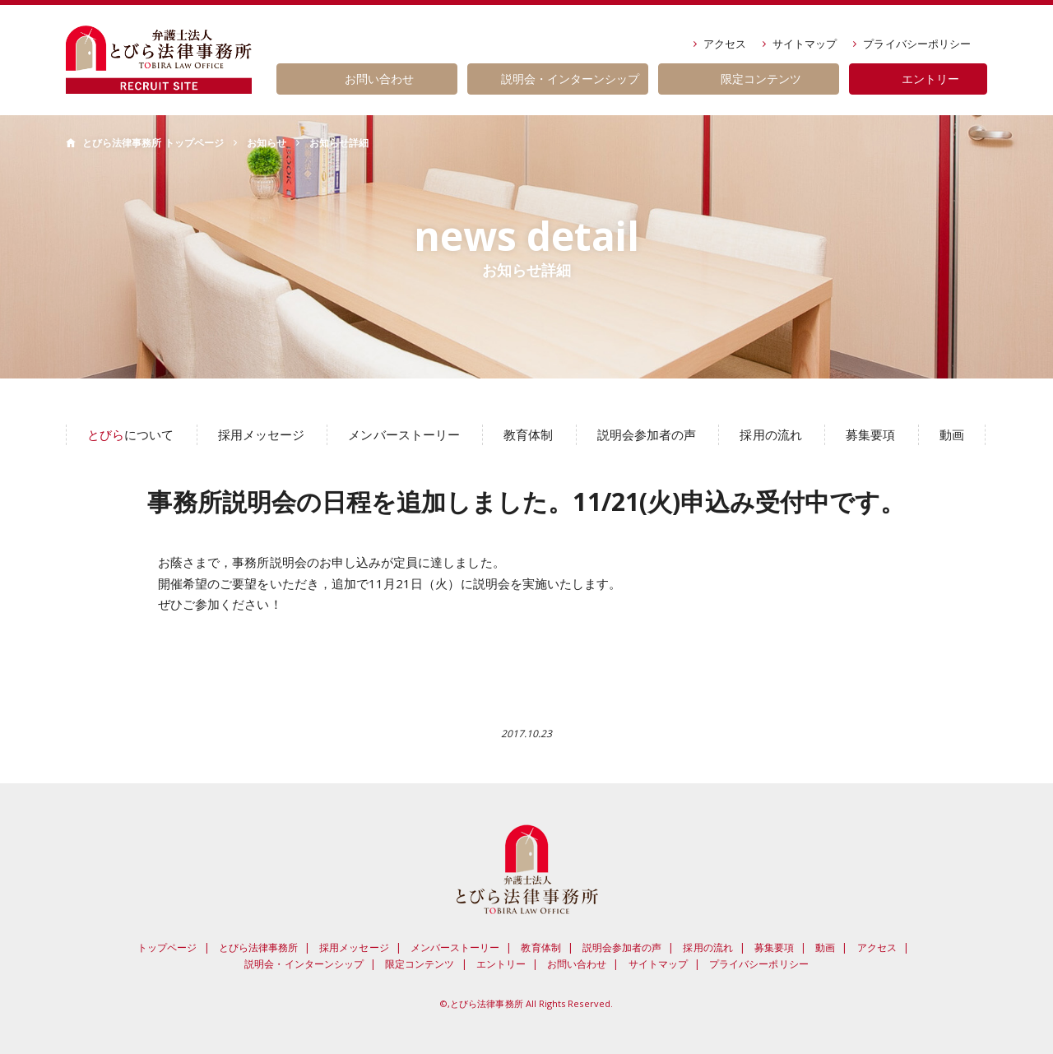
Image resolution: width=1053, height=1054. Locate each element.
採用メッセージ (261, 434)
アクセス (724, 43)
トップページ (167, 947)
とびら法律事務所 (258, 947)
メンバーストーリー (404, 434)
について (130, 434)
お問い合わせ (576, 964)
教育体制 (528, 434)
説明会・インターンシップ (304, 964)
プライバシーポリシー (917, 43)
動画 (951, 434)
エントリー (501, 964)
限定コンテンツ (419, 964)
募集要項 (870, 434)
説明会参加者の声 (646, 434)
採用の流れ (770, 434)
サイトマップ (804, 43)
